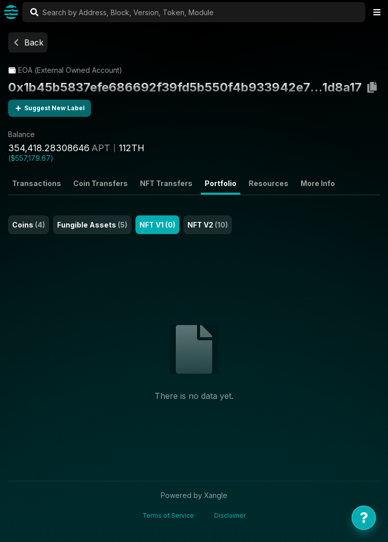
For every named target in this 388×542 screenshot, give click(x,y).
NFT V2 (207, 224)
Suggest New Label (49, 108)
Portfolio (220, 183)
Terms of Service (168, 515)
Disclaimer (230, 515)
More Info (318, 183)
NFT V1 (157, 224)
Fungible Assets (92, 224)
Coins (28, 224)
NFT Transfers (166, 183)
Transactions (36, 183)
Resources (268, 183)
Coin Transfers (100, 183)
